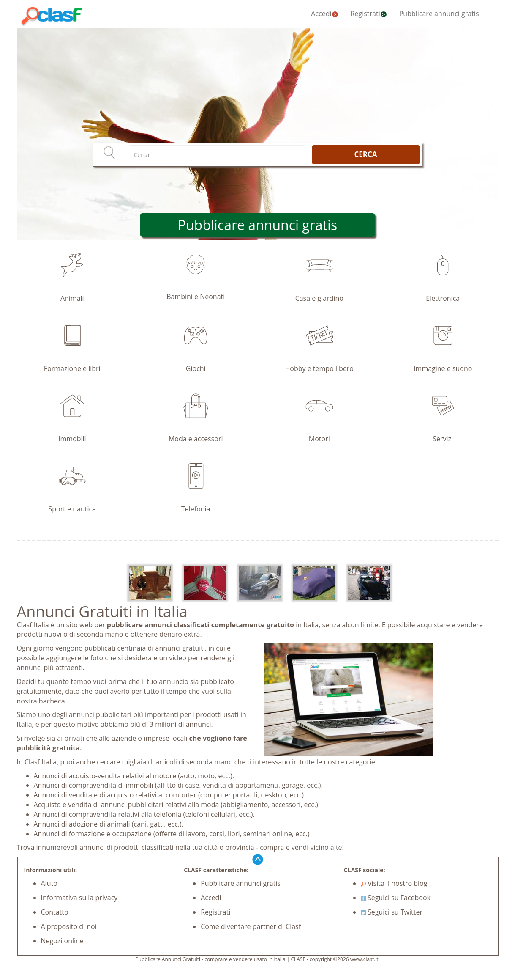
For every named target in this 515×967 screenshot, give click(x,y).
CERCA (365, 154)
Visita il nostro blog (394, 883)
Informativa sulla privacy (79, 897)
